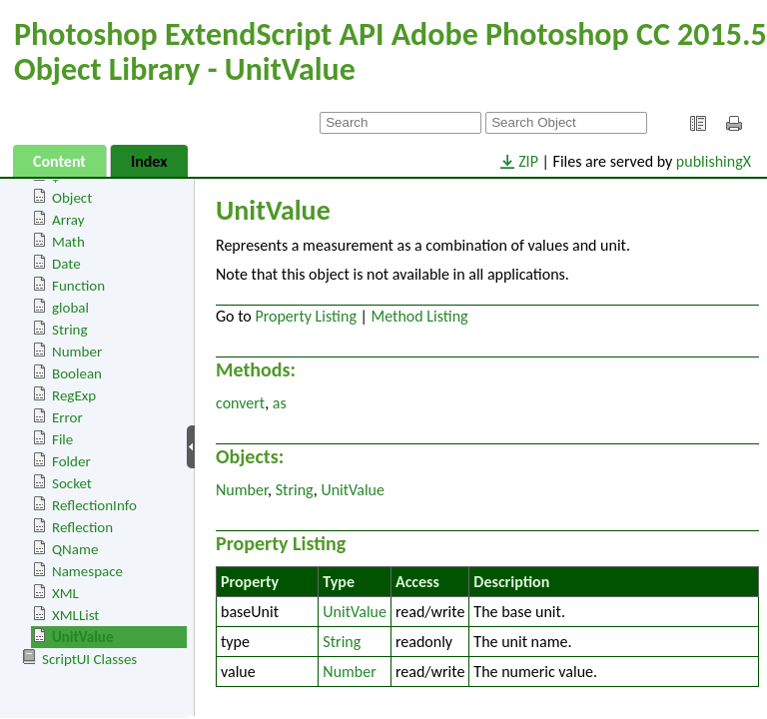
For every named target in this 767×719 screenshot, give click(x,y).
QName (75, 549)
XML (65, 593)
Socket (72, 483)
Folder (71, 461)
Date (66, 264)
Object (72, 198)
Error (67, 417)
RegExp (74, 395)
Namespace (87, 571)
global (70, 308)
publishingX (713, 161)
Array (68, 220)
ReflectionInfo (94, 505)
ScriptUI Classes (89, 659)
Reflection (82, 527)
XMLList (75, 615)
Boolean (77, 373)
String (70, 330)
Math (68, 242)
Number (77, 351)
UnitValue (82, 637)
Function (78, 286)
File (62, 439)
